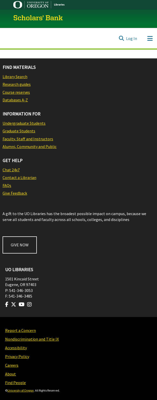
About (10, 373)
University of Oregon (20, 390)
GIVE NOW (20, 244)
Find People (15, 382)
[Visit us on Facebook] (6, 304)
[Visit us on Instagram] (29, 304)
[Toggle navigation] (150, 38)
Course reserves (16, 92)
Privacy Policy (17, 356)
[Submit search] (121, 38)
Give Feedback (15, 193)
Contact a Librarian (19, 177)
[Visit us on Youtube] (22, 304)
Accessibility (16, 347)
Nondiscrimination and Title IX (32, 339)
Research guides (17, 84)
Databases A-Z (15, 99)
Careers (11, 365)
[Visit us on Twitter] (13, 304)
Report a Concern (20, 330)
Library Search (15, 76)
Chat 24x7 (11, 169)
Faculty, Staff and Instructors (28, 138)
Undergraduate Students (24, 123)
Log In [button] (132, 38)
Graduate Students (19, 130)
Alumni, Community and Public (30, 146)
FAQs (7, 185)
